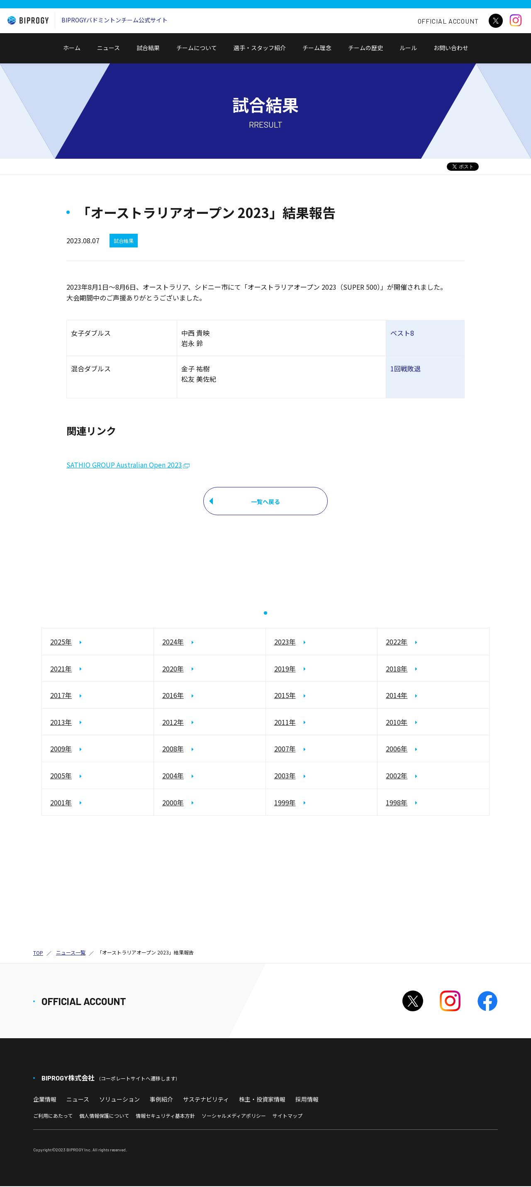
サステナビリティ (206, 1100)
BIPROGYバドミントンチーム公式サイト (85, 20)
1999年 (285, 803)
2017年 (61, 696)
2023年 (285, 642)
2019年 (285, 669)
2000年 (173, 803)
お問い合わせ (454, 53)
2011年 (285, 722)
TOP (38, 953)
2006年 (396, 749)
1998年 (396, 803)
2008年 (173, 749)
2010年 (396, 722)
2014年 (396, 696)
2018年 (396, 669)
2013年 (61, 722)
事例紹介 (161, 1100)
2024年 (173, 642)
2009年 (61, 749)
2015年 (285, 696)
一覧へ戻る (265, 501)
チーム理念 (316, 48)
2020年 (173, 669)
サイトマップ (287, 1115)
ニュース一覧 (70, 953)
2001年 (61, 803)
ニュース (108, 48)
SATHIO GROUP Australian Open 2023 (124, 465)
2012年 (173, 722)
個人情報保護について (104, 1115)
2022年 (396, 642)
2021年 (61, 669)
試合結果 (148, 48)
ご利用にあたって (53, 1115)
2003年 (285, 776)
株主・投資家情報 (262, 1100)
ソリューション (119, 1100)
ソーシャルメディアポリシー (234, 1115)
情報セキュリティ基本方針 (165, 1115)
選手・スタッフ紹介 (260, 48)
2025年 (61, 642)
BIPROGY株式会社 (109, 1079)
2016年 (173, 696)
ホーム (71, 48)
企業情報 (44, 1100)
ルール (408, 48)
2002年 (396, 776)
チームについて (196, 48)
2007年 (285, 749)
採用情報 (307, 1100)
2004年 (173, 776)
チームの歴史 (365, 48)
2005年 (61, 776)
